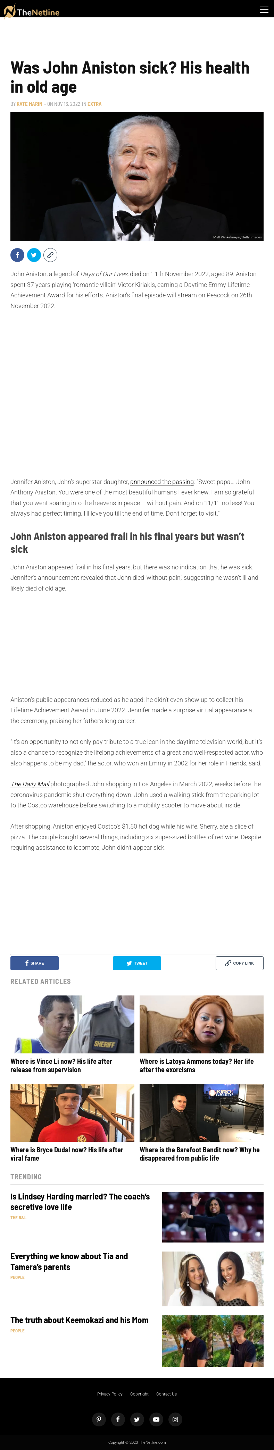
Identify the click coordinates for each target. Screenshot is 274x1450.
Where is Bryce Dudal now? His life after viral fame (66, 1153)
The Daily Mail (29, 784)
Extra (95, 104)
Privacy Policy (110, 1394)
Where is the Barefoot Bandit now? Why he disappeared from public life (200, 1153)
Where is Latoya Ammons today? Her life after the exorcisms (197, 1065)
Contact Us (166, 1394)
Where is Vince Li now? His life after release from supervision (61, 1065)
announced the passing (162, 481)
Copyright (139, 1394)
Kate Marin (29, 104)
